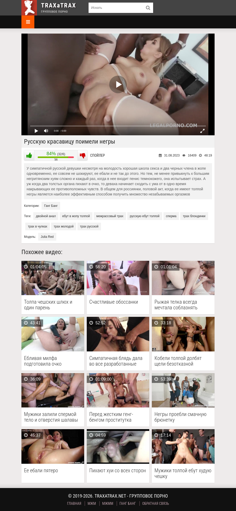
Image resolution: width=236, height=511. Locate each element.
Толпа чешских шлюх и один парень (48, 304)
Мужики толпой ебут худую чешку (182, 473)
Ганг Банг (51, 206)
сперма (171, 216)
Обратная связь (155, 503)
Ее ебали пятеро (41, 471)
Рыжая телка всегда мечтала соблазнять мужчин (176, 304)
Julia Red (47, 237)
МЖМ (92, 503)
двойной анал (46, 216)
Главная (74, 503)
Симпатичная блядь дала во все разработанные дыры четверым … (116, 361)
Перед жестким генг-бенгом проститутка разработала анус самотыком (111, 417)
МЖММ (107, 503)
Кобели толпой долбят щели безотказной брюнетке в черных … (178, 361)
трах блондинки (194, 216)
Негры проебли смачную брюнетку (180, 417)
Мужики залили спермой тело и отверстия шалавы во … (51, 417)
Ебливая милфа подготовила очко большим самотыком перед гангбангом (46, 361)
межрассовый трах (109, 216)
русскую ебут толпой (145, 216)
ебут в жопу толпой (76, 216)
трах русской (89, 226)
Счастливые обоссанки (113, 302)
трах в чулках (37, 226)
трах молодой (64, 226)
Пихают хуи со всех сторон (117, 471)
